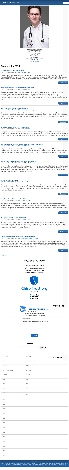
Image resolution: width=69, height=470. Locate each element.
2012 (4, 393)
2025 (4, 450)
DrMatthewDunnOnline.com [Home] (10, 2)
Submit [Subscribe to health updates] (34, 335)
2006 (4, 379)
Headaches (6, 361)
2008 (4, 384)
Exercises (5, 374)
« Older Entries (4, 255)
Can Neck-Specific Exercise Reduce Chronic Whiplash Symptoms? (22, 144)
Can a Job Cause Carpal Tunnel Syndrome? (15, 108)
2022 (4, 436)
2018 (4, 418)
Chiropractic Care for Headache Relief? (13, 218)
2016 (4, 409)
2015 (4, 404)
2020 (4, 427)
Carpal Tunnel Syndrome (31, 110)
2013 (27, 395)
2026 (4, 455)
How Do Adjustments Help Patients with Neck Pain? (17, 87)
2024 (4, 446)
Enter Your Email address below (34, 315)
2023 (4, 441)
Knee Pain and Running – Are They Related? (15, 127)
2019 (4, 422)
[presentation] (34, 329)
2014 (4, 399)
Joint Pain (27, 128)
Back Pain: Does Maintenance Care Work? (14, 199)
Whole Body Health (29, 163)
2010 (4, 388)
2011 (27, 388)
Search (30, 344)
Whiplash (27, 145)
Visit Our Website (34, 56)
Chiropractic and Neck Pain (9, 180)
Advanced (26, 181)
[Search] (29, 347)
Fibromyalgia (29, 365)
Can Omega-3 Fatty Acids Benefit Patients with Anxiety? (18, 161)
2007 (27, 379)
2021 (4, 432)
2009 (27, 384)
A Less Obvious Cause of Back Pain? (12, 70)
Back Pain (27, 72)
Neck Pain (27, 89)
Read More (63, 82)
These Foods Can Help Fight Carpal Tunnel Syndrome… (18, 236)
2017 (4, 413)
